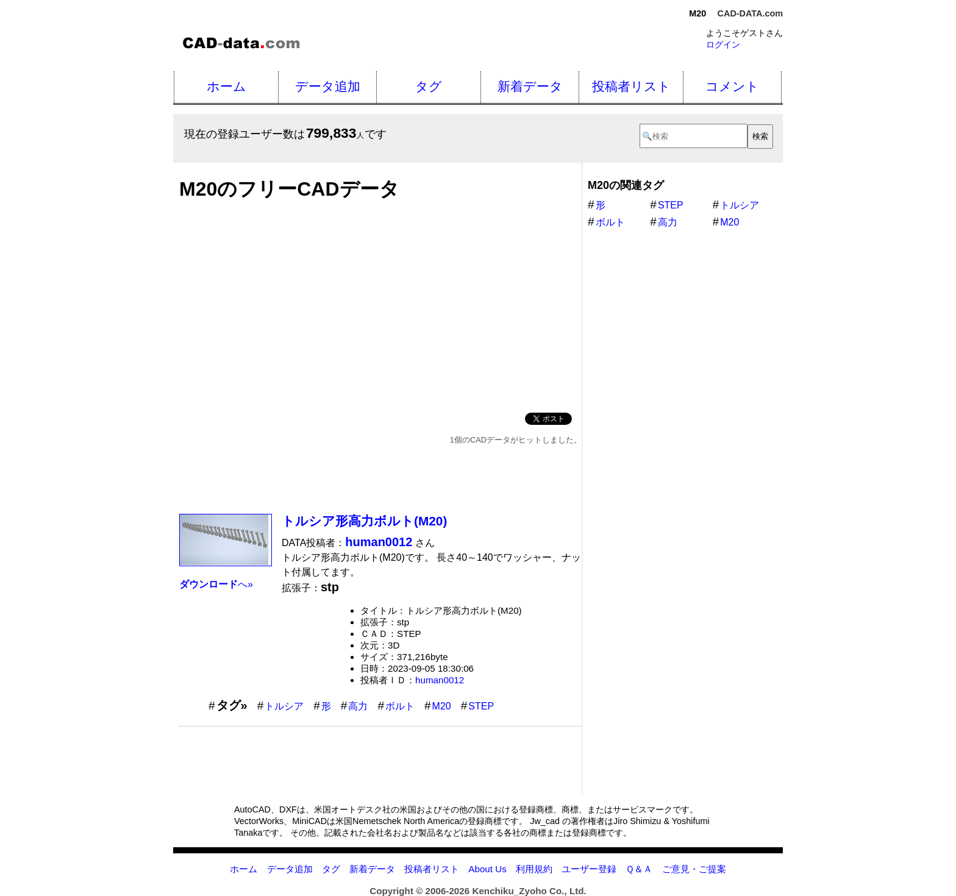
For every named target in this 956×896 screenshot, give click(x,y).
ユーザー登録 (589, 869)
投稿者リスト (631, 86)
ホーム (226, 86)
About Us (487, 869)
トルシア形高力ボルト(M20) (364, 521)
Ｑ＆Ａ (639, 869)
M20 (441, 706)
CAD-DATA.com (750, 13)
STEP (481, 706)
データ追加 (327, 86)
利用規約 (534, 869)
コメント (732, 86)
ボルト (400, 706)
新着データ (530, 86)
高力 (358, 706)
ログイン (723, 44)
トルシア (284, 706)
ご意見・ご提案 (694, 869)
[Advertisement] (380, 303)
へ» (216, 584)
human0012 (439, 680)
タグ (428, 86)
